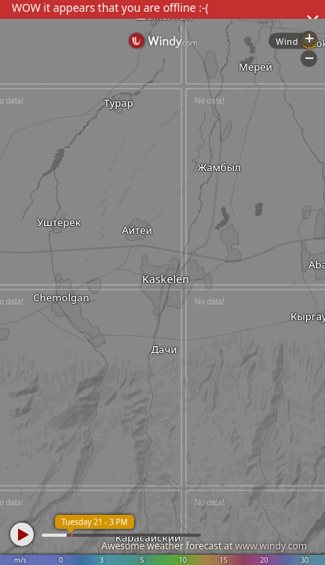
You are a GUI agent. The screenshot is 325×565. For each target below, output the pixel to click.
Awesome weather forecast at (204, 545)
